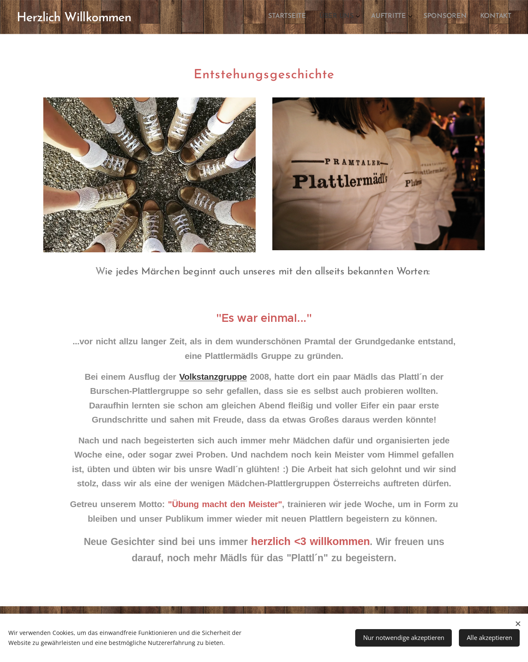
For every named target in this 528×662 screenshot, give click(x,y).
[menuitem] (452, 17)
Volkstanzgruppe (213, 376)
